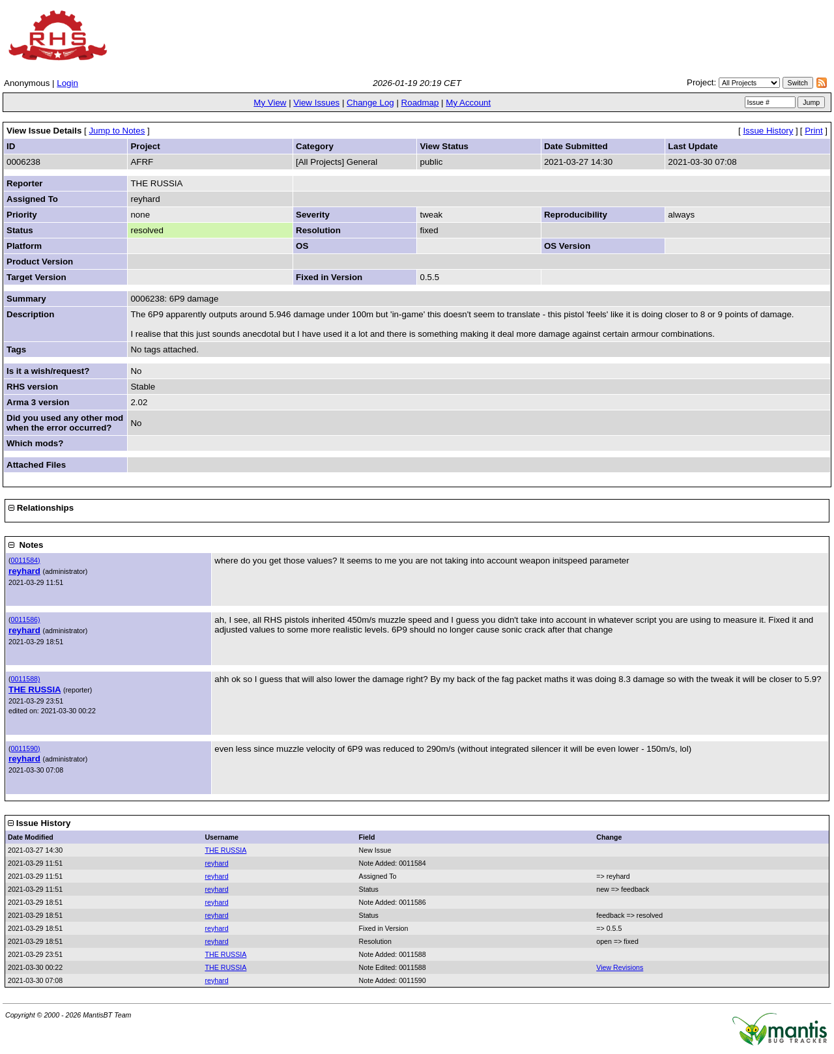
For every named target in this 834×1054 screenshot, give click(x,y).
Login (67, 83)
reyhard (24, 571)
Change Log (370, 102)
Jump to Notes (117, 130)
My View (269, 102)
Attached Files (36, 465)
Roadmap (420, 102)
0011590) (25, 748)
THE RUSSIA (34, 689)
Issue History (768, 130)
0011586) (25, 619)
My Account (468, 102)
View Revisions (619, 967)
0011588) (25, 679)
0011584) (25, 560)
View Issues (316, 102)
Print (813, 130)
